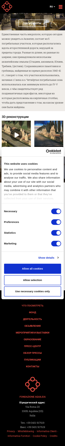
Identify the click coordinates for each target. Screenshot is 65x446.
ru (52, 6)
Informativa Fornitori (19, 436)
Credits (53, 436)
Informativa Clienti (47, 431)
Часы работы (32, 23)
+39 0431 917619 (35, 422)
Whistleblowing (26, 431)
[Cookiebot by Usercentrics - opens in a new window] (46, 151)
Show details (46, 257)
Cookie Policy (40, 436)
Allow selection (32, 280)
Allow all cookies (32, 268)
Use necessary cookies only (32, 291)
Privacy (11, 431)
